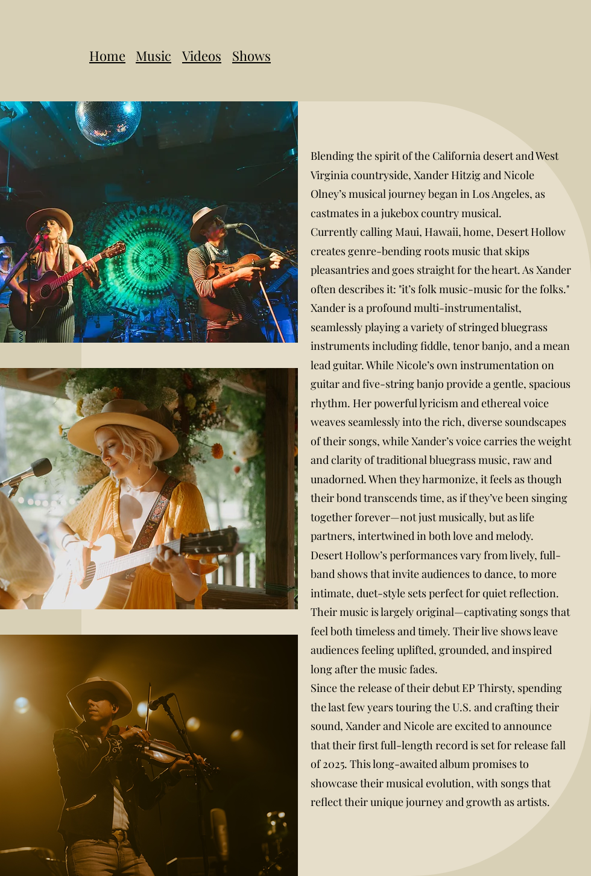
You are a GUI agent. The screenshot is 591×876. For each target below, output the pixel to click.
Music (153, 55)
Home (107, 55)
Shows (251, 55)
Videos (201, 55)
